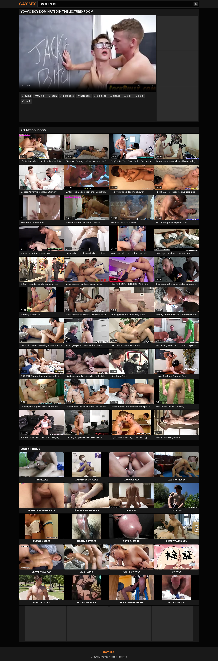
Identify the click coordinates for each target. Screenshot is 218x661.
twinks (40, 95)
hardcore (85, 95)
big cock (101, 95)
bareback (68, 95)
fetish (54, 95)
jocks (140, 95)
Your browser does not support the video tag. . (87, 53)
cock (27, 101)
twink (28, 95)
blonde (116, 95)
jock (129, 95)
